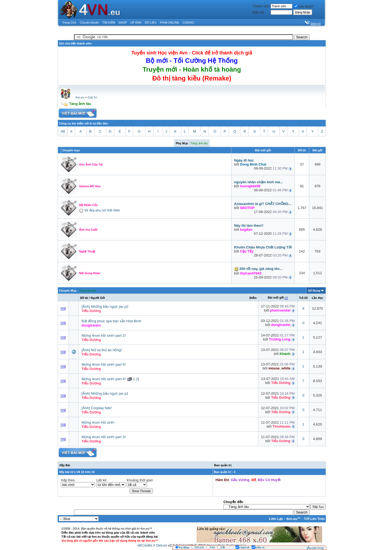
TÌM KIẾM (108, 22)
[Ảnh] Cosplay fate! (97, 408)
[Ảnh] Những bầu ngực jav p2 (105, 307)
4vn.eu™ (293, 519)
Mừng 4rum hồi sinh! (98, 422)
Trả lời (303, 297)
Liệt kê (101, 480)
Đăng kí (316, 23)
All (63, 131)
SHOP (123, 22)
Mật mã (258, 12)
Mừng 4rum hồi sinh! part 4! (104, 379)
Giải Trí (92, 97)
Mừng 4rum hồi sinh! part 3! (104, 437)
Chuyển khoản (89, 22)
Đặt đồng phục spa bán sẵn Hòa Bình (111, 321)
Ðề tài (84, 297)
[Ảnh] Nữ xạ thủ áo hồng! (102, 350)
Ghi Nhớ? (304, 7)
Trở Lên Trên (314, 519)
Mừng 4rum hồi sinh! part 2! (104, 335)
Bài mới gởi (276, 297)
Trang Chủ (69, 22)
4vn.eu (79, 97)
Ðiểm (253, 297)
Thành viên (261, 6)
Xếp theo (68, 480)
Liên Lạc (276, 519)
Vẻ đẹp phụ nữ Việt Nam (102, 210)
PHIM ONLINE (169, 22)
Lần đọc (317, 297)
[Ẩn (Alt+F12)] (315, 548)
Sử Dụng (314, 290)
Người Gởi (98, 297)
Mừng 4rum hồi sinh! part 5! (104, 364)
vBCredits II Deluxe (152, 545)
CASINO (188, 22)
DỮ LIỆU (150, 22)
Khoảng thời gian (140, 480)
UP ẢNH (135, 22)
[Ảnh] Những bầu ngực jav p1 (105, 393)
